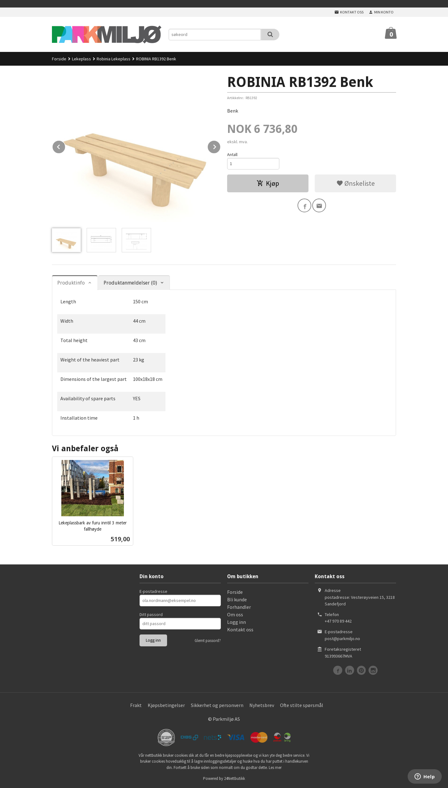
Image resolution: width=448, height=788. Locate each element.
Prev (65, 145)
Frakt (136, 705)
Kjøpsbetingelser (166, 705)
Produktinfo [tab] (71, 283)
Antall (232, 154)
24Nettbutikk (234, 778)
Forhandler (239, 607)
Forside (59, 59)
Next (220, 145)
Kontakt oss (240, 629)
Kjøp (268, 183)
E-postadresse (153, 591)
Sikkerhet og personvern (217, 705)
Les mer (275, 767)
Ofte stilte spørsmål (301, 705)
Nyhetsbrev (261, 705)
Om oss (235, 614)
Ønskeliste (355, 183)
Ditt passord (151, 614)
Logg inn (236, 622)
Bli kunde (237, 599)
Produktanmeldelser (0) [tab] (130, 283)
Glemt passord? (208, 640)
